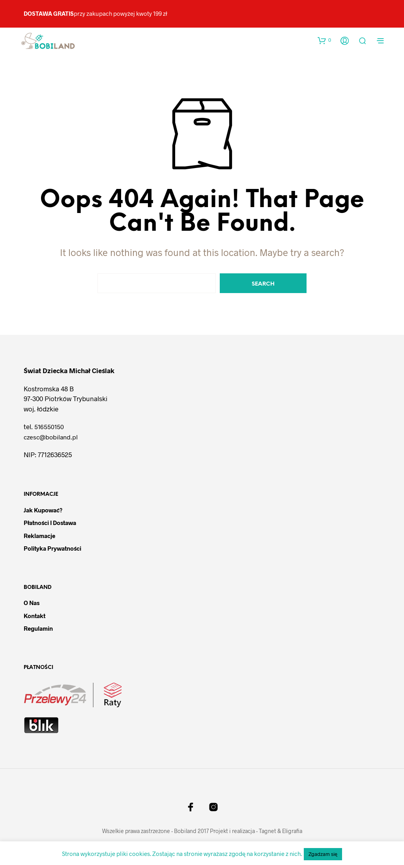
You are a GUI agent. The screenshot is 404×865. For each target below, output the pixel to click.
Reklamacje (39, 535)
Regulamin (38, 628)
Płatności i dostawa (50, 522)
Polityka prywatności (52, 548)
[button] (324, 40)
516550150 (49, 426)
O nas (31, 602)
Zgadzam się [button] (323, 854)
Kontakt (34, 615)
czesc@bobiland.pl (51, 437)
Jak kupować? (43, 510)
